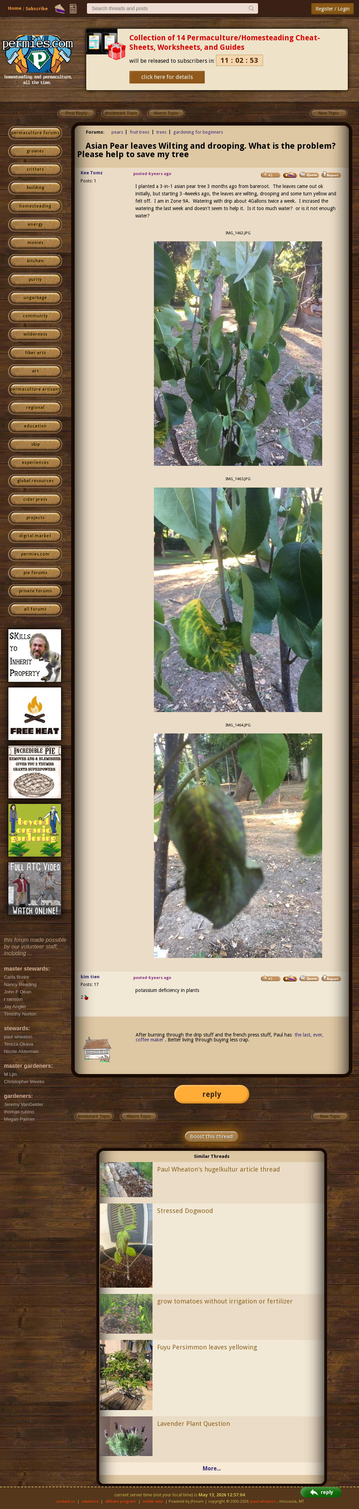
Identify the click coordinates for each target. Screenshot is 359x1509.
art (35, 371)
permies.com (35, 554)
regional (35, 407)
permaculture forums (35, 132)
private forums (35, 591)
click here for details (167, 77)
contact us (65, 1501)
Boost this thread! (211, 1136)
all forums (35, 609)
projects (35, 517)
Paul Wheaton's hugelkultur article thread (218, 1169)
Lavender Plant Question (193, 1423)
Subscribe (37, 8)
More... (212, 1468)
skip (35, 444)
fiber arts (35, 352)
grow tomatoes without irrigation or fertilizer (225, 1301)
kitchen (35, 261)
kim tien (90, 976)
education (35, 426)
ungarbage (35, 297)
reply (211, 1094)
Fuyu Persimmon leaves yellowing (207, 1347)
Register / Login (333, 9)
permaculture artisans (35, 389)
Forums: (95, 132)
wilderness (35, 334)
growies (35, 151)
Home (14, 8)
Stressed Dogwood (185, 1210)
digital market (35, 536)
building (35, 187)
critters (35, 169)
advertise (90, 1501)
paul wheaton (263, 1501)
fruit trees (139, 132)
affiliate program (120, 1501)
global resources (35, 480)
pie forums (35, 572)
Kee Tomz (92, 172)
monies (35, 242)
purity (35, 279)
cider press (35, 499)
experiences (35, 462)
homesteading (35, 206)
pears (117, 132)
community (35, 316)
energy (35, 224)
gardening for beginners (198, 132)
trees (161, 132)
